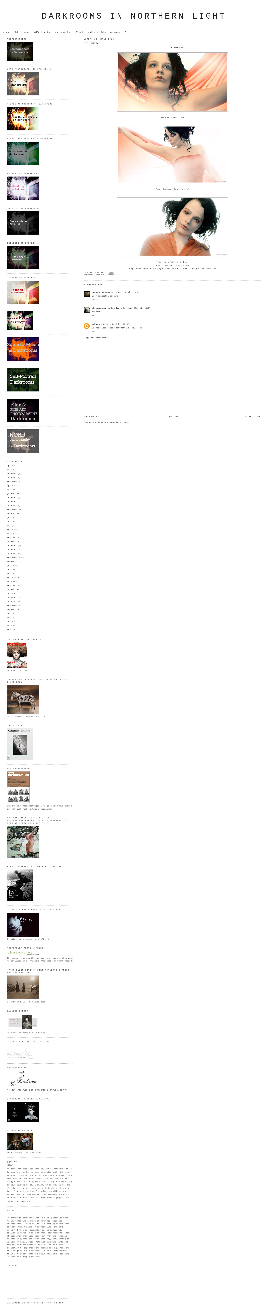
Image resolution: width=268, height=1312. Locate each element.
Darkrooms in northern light (134, 16)
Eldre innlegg (253, 416)
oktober (11, 477)
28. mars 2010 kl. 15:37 (115, 324)
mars (9, 469)
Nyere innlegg (91, 416)
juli (9, 517)
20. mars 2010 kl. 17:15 (124, 292)
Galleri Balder (42, 32)
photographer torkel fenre (107, 308)
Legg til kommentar (95, 338)
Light (17, 32)
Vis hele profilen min (18, 1202)
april (10, 466)
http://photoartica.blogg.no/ (172, 265)
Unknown (96, 324)
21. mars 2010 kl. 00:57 (136, 308)
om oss (13, 1162)
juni (9, 521)
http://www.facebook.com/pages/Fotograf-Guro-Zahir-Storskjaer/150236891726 (172, 269)
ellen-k (79, 32)
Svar (94, 300)
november (12, 474)
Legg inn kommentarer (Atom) (114, 422)
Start (6, 32)
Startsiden (172, 416)
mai (9, 525)
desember (12, 497)
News (26, 32)
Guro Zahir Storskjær (107, 275)
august (10, 514)
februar (11, 537)
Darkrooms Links (97, 32)
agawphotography (101, 292)
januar (10, 494)
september (12, 481)
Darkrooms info (118, 32)
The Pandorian (62, 32)
